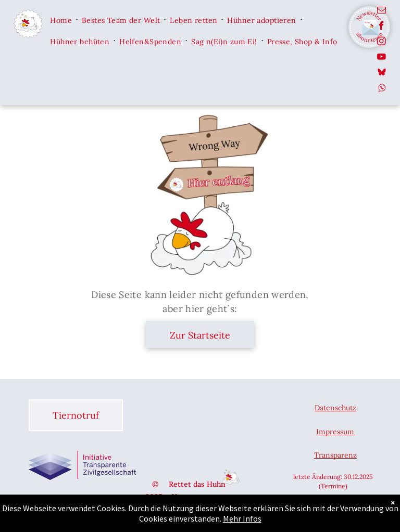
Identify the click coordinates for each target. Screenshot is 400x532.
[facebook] (381, 27)
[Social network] (381, 74)
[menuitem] (62, 19)
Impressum (335, 431)
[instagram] (381, 42)
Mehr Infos (242, 518)
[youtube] (381, 58)
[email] (381, 11)
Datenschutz (335, 407)
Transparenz (335, 455)
